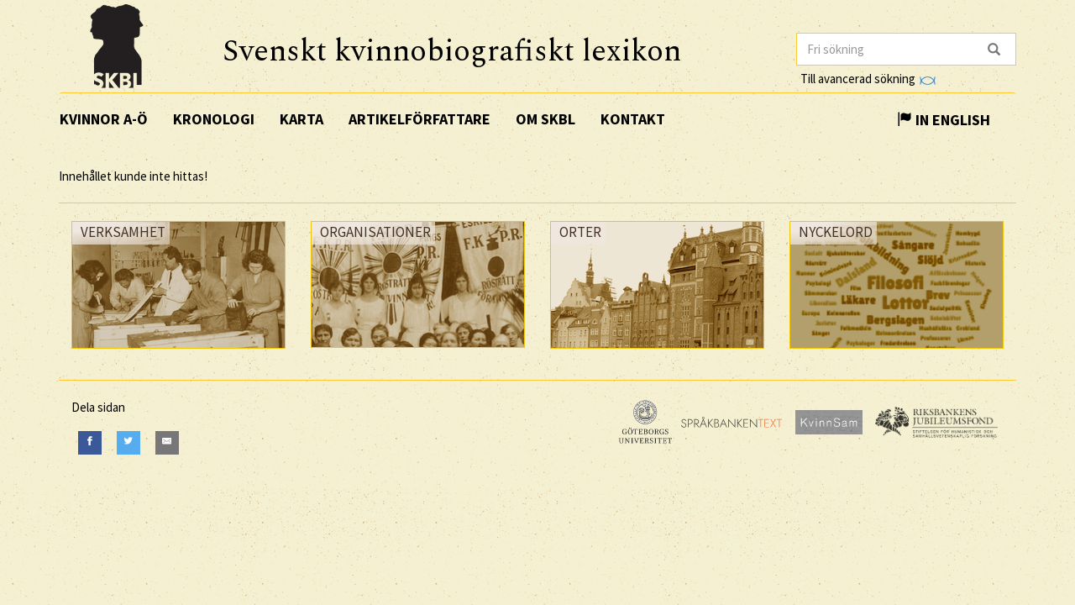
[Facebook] (90, 442)
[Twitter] (128, 442)
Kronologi (213, 119)
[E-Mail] (167, 442)
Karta (301, 119)
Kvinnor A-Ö (104, 119)
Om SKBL (545, 119)
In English (943, 119)
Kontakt (632, 119)
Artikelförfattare (419, 119)
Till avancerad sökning (868, 79)
